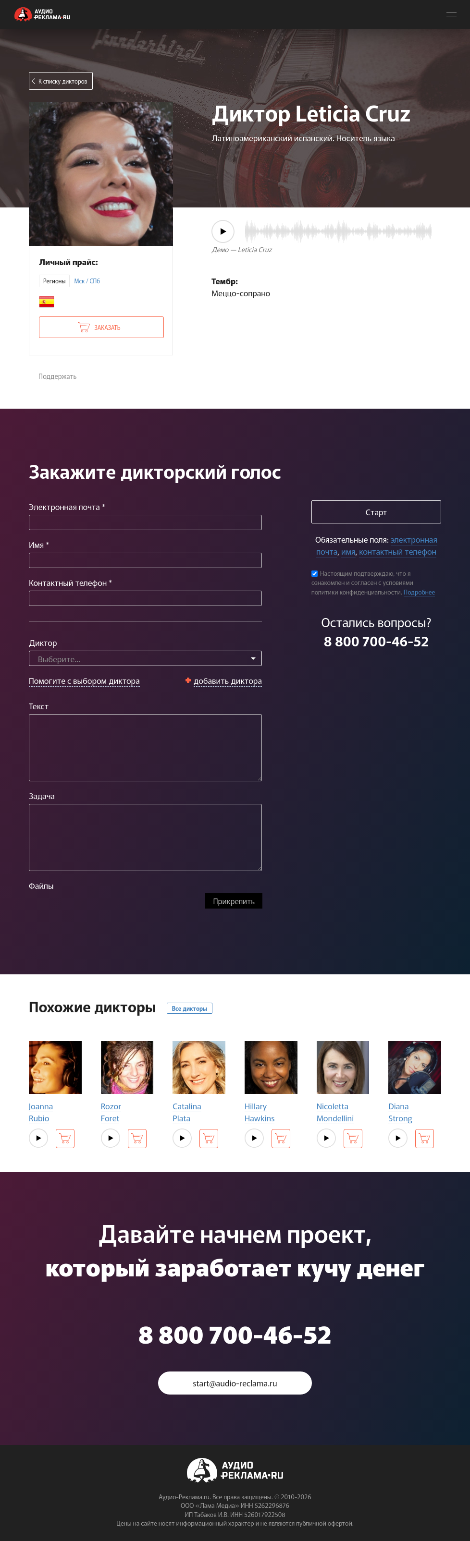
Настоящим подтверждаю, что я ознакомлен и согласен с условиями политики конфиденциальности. (362, 582)
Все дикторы (189, 1008)
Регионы (54, 281)
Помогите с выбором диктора (84, 680)
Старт (376, 512)
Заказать (107, 327)
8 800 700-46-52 (376, 640)
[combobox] (145, 658)
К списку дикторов (62, 81)
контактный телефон (397, 551)
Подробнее (419, 591)
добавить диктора (228, 680)
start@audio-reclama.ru (235, 1383)
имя (348, 551)
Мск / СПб (87, 281)
